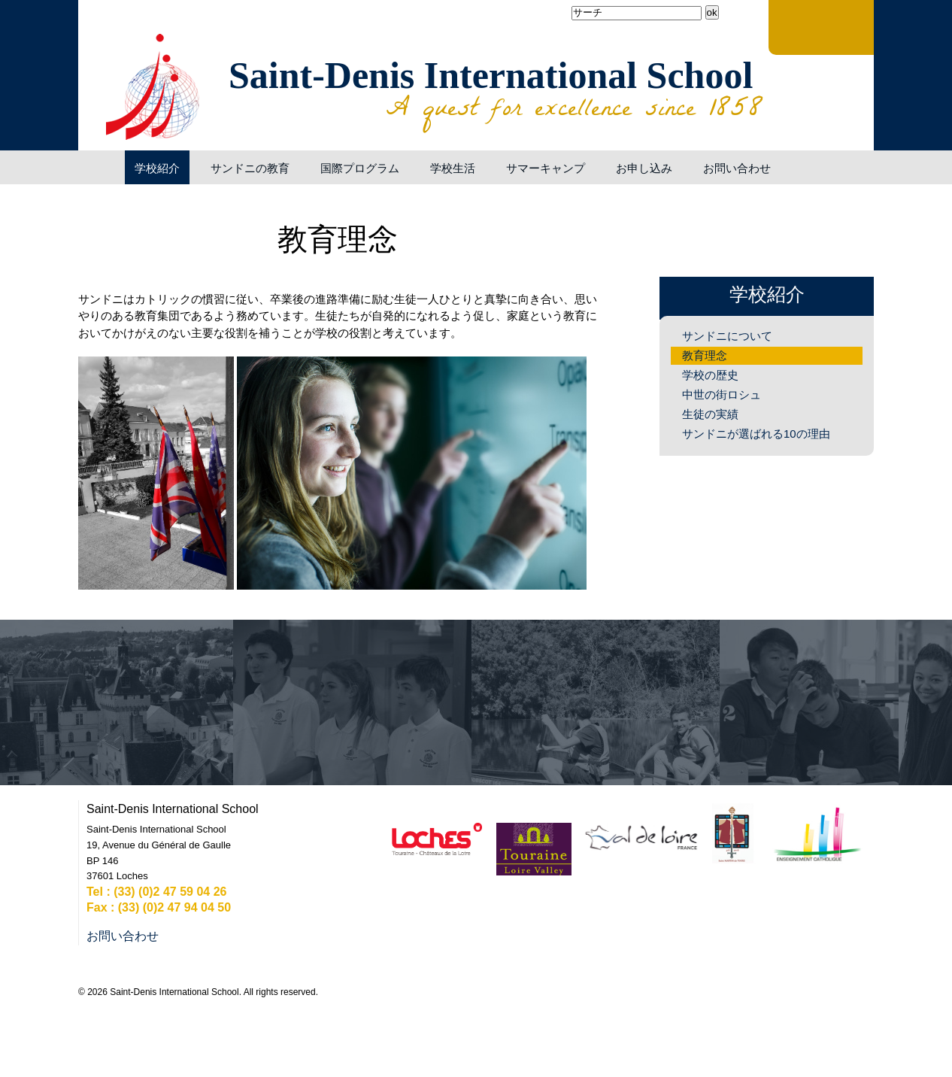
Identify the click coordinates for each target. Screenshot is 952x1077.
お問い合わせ (737, 168)
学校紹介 (157, 168)
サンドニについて (727, 335)
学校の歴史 (710, 375)
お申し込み (644, 168)
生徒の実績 (710, 414)
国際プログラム (359, 168)
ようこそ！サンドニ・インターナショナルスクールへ (98, 167)
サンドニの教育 (250, 168)
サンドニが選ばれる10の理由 (756, 433)
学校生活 (452, 168)
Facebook (93, 37)
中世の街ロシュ (721, 394)
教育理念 (704, 355)
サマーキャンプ (545, 168)
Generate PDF (590, 204)
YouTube (111, 37)
